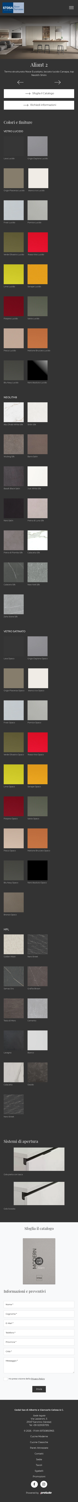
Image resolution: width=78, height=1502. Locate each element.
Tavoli (39, 1465)
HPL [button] (6, 929)
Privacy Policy (38, 1378)
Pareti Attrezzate (39, 1448)
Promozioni (39, 1476)
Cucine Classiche (39, 1442)
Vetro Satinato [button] (14, 631)
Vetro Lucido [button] (13, 131)
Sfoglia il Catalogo (39, 93)
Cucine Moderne (39, 1436)
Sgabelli (39, 1471)
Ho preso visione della (27, 1378)
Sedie (39, 1459)
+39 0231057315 (41, 1425)
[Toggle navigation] (71, 8)
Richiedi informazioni (39, 105)
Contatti (39, 1453)
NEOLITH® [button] (10, 397)
